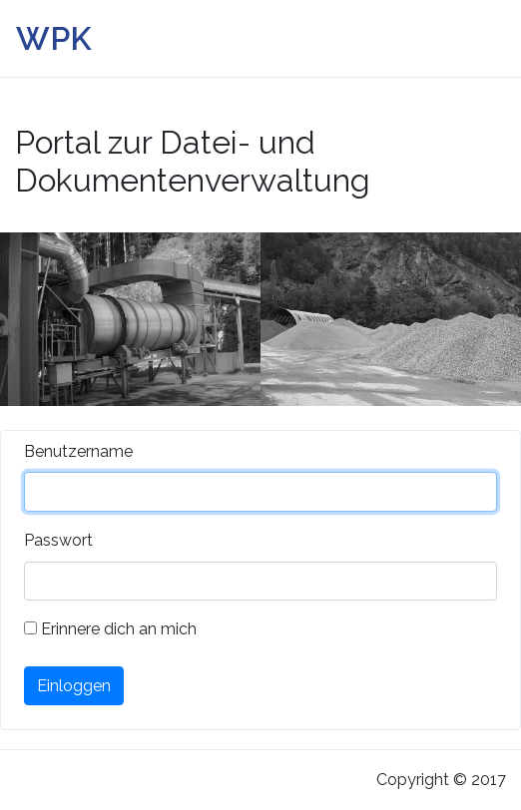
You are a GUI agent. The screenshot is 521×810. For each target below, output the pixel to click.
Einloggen (74, 685)
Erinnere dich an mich (110, 628)
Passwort (58, 540)
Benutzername (78, 451)
